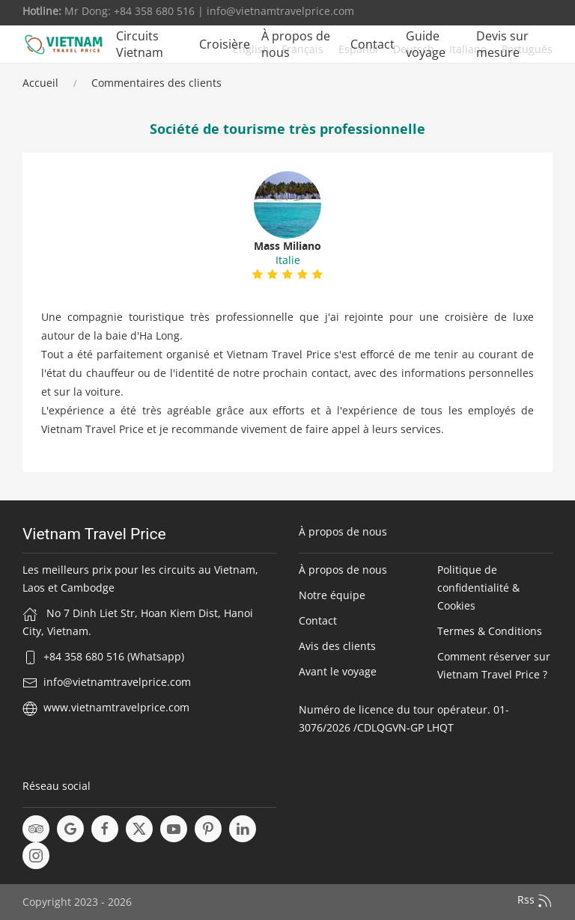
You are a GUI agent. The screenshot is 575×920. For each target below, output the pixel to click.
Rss (535, 900)
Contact (372, 44)
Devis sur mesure (502, 44)
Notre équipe (332, 595)
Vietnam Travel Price (94, 534)
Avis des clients (337, 646)
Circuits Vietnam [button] (139, 44)
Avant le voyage (338, 671)
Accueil (40, 83)
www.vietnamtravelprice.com (116, 707)
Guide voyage (425, 44)
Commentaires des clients (156, 83)
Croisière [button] (224, 44)
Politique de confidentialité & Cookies (478, 587)
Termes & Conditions (489, 631)
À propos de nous (295, 44)
